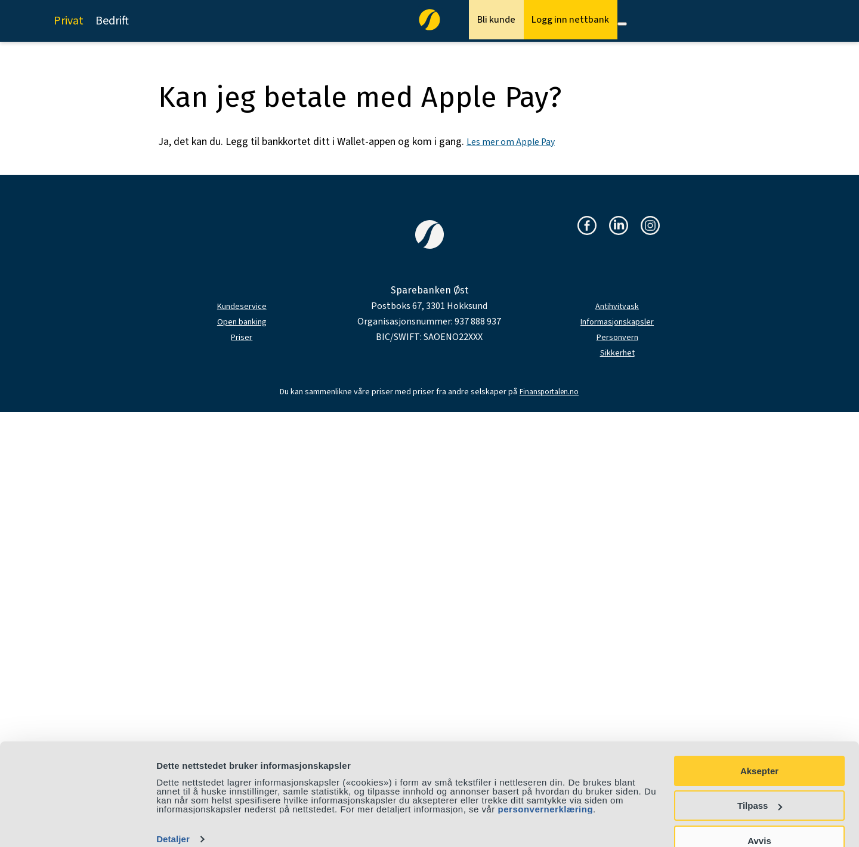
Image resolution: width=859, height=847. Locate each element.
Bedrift (112, 21)
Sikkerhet (617, 352)
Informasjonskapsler (617, 321)
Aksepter (759, 748)
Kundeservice (241, 306)
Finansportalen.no (549, 392)
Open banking (241, 321)
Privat (69, 21)
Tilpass (759, 783)
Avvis (759, 817)
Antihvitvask (617, 306)
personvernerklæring (546, 786)
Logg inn (560, 21)
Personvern (617, 337)
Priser (242, 337)
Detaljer (173, 816)
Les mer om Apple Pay (515, 141)
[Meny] (622, 24)
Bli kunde (469, 21)
